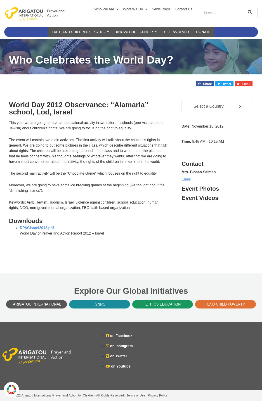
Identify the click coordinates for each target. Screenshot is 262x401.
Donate (208, 32)
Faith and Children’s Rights (77, 32)
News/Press (161, 9)
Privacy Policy (158, 395)
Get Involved (180, 32)
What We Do (135, 9)
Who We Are (106, 9)
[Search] (249, 12)
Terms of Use (136, 395)
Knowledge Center (137, 32)
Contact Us (183, 9)
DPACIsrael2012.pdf (37, 228)
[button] (205, 84)
